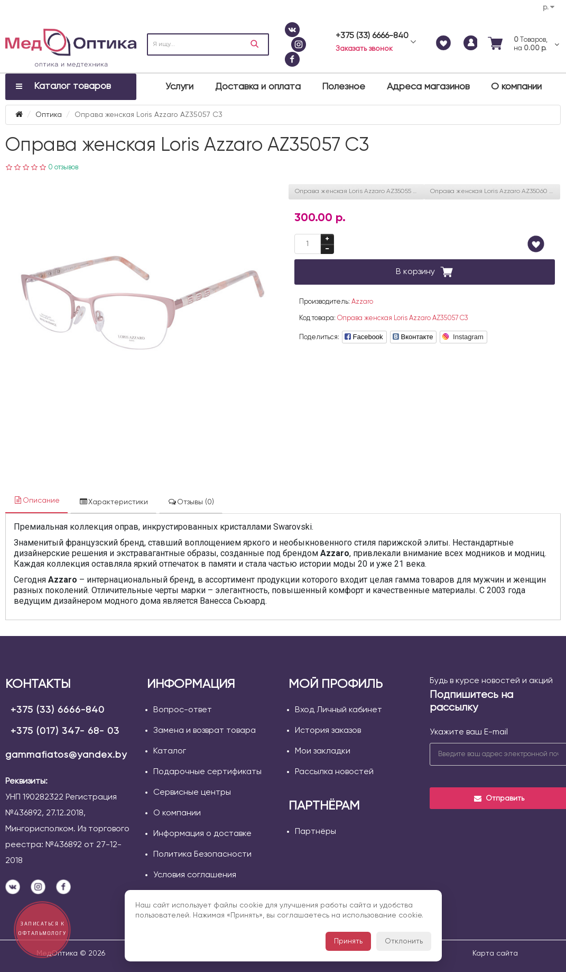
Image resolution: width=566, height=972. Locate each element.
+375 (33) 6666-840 (58, 710)
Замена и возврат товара (204, 730)
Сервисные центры (192, 792)
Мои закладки (322, 751)
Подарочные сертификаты (207, 772)
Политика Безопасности (202, 854)
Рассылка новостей (334, 772)
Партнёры (315, 832)
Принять (348, 941)
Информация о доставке (202, 834)
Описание (36, 500)
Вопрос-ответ (182, 710)
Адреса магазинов (428, 87)
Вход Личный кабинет (338, 710)
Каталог (169, 751)
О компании (516, 87)
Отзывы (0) (191, 502)
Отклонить (404, 941)
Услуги (179, 87)
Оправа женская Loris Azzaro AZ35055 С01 (359, 191)
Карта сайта (495, 953)
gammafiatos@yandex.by (66, 755)
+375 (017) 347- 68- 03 (65, 731)
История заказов (328, 730)
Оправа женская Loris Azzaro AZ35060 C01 (495, 191)
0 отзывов (63, 167)
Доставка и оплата (258, 87)
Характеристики (113, 502)
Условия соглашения (194, 875)
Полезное (343, 87)
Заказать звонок (364, 48)
